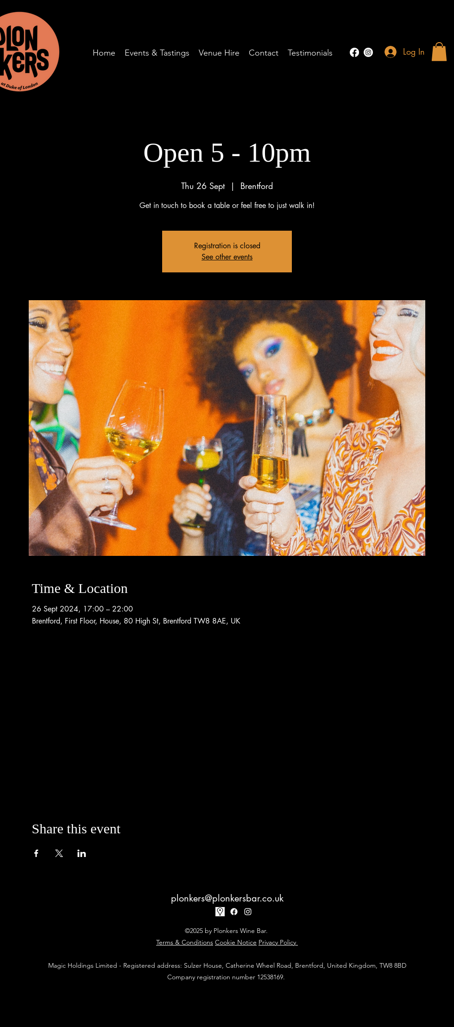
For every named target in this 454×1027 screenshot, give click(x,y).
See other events (227, 257)
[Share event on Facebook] (36, 853)
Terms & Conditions (184, 942)
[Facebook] (354, 52)
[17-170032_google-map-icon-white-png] (220, 911)
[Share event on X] (59, 853)
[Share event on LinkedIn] (81, 853)
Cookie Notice (236, 942)
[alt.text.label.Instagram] (368, 52)
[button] (439, 51)
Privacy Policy (278, 942)
